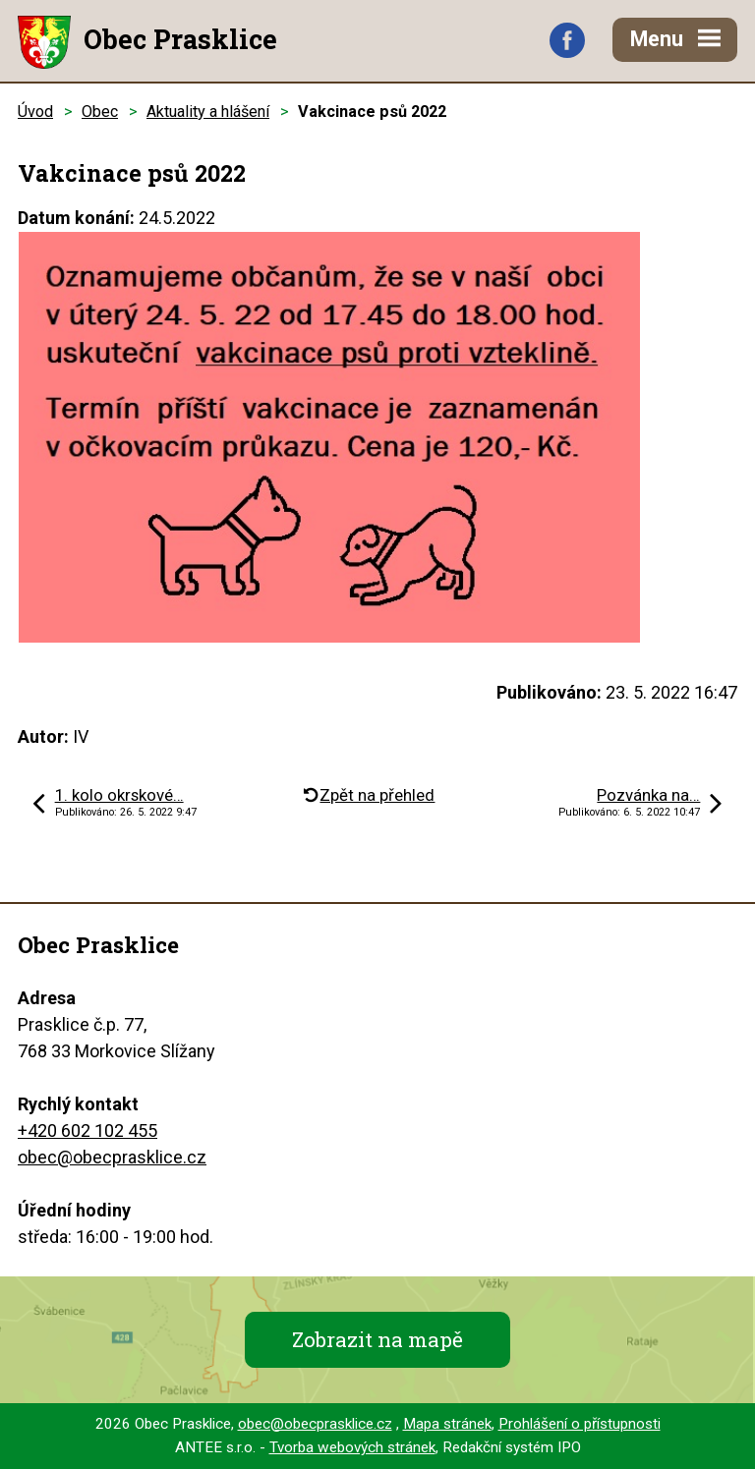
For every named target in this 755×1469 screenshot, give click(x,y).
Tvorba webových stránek (352, 1447)
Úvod (35, 111)
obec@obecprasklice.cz (112, 1157)
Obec (100, 111)
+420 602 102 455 (87, 1130)
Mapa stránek (447, 1424)
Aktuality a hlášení (207, 111)
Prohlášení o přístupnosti (579, 1424)
